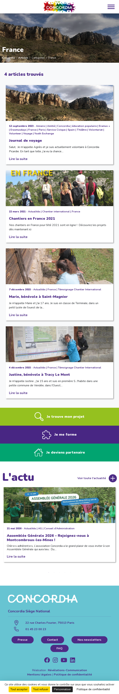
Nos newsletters (89, 643)
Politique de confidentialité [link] (93, 689)
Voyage (27, 133)
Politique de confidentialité (73, 678)
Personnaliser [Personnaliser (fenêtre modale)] (62, 689)
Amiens (40, 126)
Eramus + (104, 126)
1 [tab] (49, 575)
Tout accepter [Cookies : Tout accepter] (19, 689)
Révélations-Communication (67, 673)
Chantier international (56, 214)
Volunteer (15, 133)
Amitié (51, 126)
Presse (23, 643)
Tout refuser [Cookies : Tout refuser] (40, 689)
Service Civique (56, 129)
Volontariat (96, 129)
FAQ (59, 652)
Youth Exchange (44, 133)
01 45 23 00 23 (35, 632)
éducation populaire (84, 126)
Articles (23, 57)
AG (40, 531)
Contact (52, 643)
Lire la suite (18, 159)
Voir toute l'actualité (91, 481)
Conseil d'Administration (59, 531)
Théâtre (82, 129)
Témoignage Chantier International (79, 292)
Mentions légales (39, 678)
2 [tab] (54, 575)
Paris (42, 129)
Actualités (34, 214)
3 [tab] (59, 575)
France (32, 129)
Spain (71, 129)
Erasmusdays (18, 129)
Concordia (8, 57)
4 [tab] (65, 575)
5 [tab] (70, 575)
